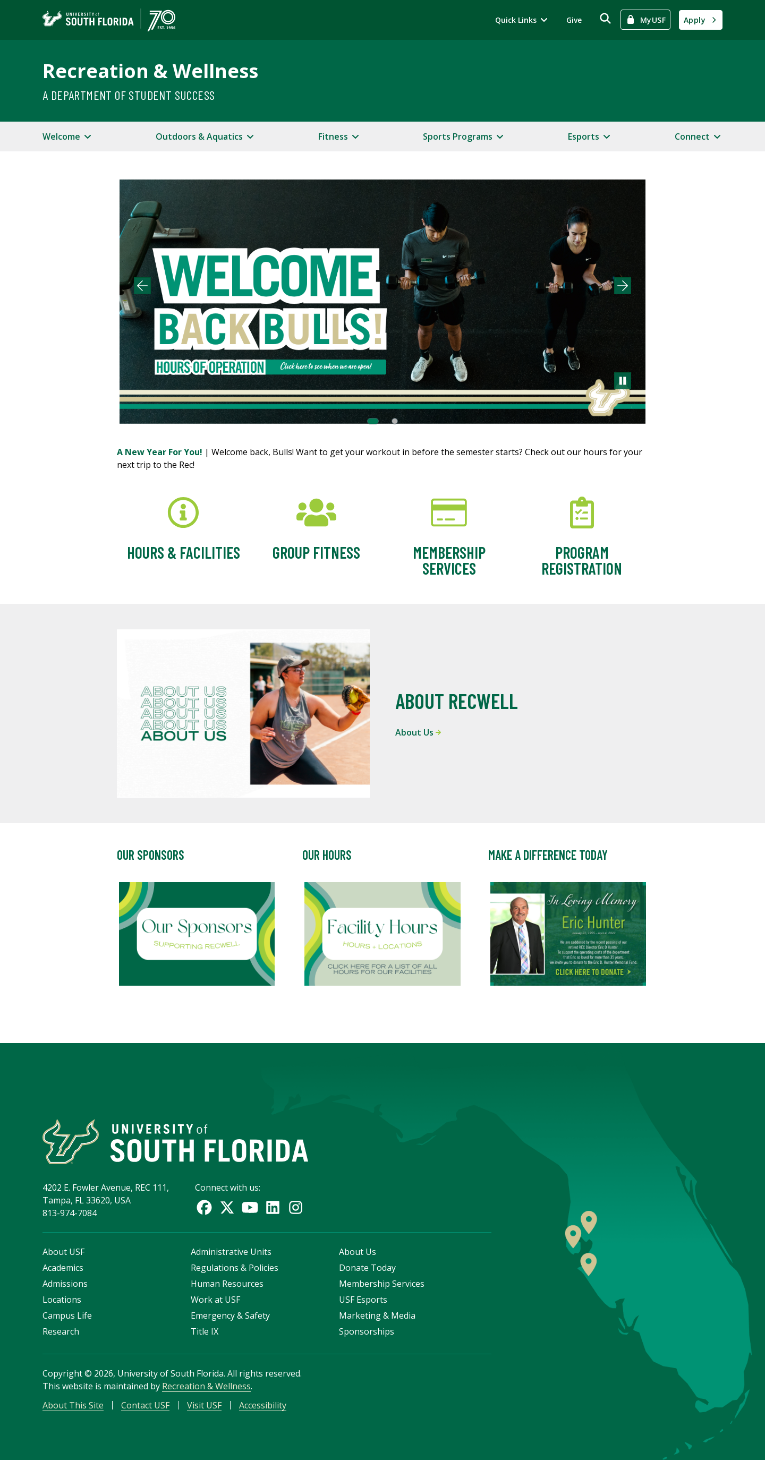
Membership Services (381, 1284)
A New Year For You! (161, 452)
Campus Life (67, 1316)
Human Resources (227, 1284)
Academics (62, 1268)
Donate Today (367, 1268)
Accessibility (262, 1406)
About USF (63, 1252)
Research (60, 1332)
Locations (61, 1300)
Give (574, 20)
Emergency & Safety (230, 1316)
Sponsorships (366, 1332)
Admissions (65, 1284)
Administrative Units (231, 1252)
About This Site (73, 1406)
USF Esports (363, 1300)
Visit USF (204, 1406)
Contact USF (145, 1406)
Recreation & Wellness (150, 71)
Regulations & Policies (234, 1268)
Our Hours (327, 854)
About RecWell (456, 700)
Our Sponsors (150, 854)
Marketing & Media (377, 1316)
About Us (418, 732)
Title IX (204, 1332)
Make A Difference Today (548, 854)
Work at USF (215, 1300)
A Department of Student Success (128, 94)
